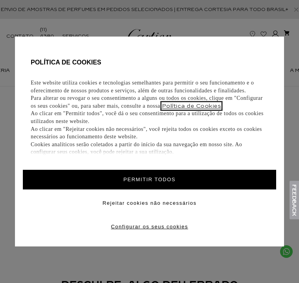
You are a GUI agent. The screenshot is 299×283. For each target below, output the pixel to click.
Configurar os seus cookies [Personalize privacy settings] (149, 227)
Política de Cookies (191, 106)
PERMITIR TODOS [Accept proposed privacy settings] (149, 179)
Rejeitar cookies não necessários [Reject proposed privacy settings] (149, 203)
